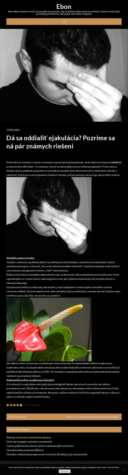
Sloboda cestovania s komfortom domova (28, 437)
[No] (124, 469)
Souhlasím (65, 471)
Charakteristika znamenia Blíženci (25, 450)
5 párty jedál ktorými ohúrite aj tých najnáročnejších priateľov (40, 445)
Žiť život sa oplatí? (18, 416)
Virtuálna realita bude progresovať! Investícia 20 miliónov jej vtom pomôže (47, 454)
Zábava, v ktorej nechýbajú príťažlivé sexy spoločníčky (92, 416)
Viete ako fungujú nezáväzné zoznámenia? (29, 441)
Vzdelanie (13, 130)
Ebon (64, 6)
